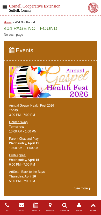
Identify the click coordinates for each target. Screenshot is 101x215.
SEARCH (64, 207)
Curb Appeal (17, 155)
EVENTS (36, 207)
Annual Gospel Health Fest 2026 (31, 105)
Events (21, 50)
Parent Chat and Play (24, 138)
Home (7, 22)
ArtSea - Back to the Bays (27, 172)
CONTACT (21, 207)
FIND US (50, 207)
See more (81, 188)
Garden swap (18, 122)
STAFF (79, 207)
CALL (7, 207)
